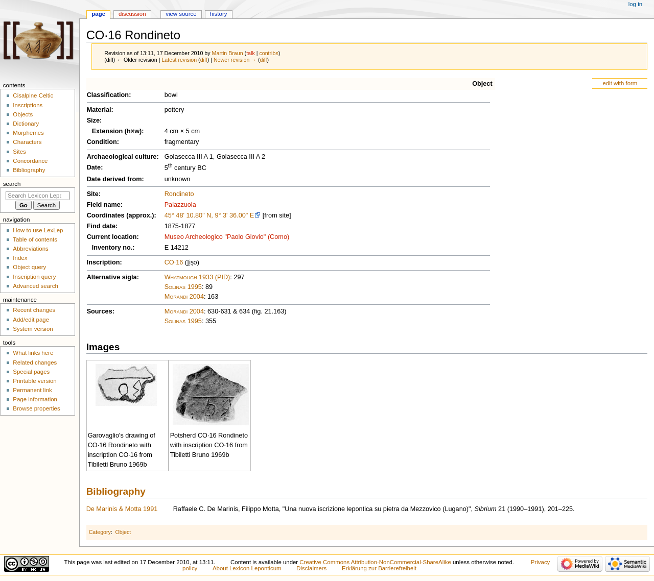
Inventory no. (112, 247)
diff (203, 60)
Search (12, 184)
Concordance (30, 161)
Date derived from (114, 179)
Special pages (31, 372)
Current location (112, 236)
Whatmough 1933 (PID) (197, 277)
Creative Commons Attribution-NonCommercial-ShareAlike (375, 562)
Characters (27, 142)
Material (99, 109)
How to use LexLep (38, 230)
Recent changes (34, 310)
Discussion (132, 14)
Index (20, 258)
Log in (635, 4)
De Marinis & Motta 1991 (122, 509)
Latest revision (179, 60)
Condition (102, 142)
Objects (23, 114)
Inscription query (34, 277)
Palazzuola (180, 204)
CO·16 (174, 262)
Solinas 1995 (183, 286)
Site (93, 194)
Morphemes (28, 133)
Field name (104, 204)
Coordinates (106, 215)
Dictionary (26, 123)
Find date (101, 226)
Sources (99, 311)
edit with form (619, 83)
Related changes (35, 362)
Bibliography (116, 491)
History (218, 14)
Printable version (34, 381)
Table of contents (35, 239)
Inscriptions (27, 105)
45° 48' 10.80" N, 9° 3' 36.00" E (209, 215)
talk (250, 53)
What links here (33, 353)
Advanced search (35, 286)
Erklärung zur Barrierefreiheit (379, 568)
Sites (19, 152)
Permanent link (32, 390)
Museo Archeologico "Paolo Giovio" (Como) (227, 236)
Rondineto (179, 194)
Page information (35, 399)
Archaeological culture (122, 156)
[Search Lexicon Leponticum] (37, 195)
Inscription (103, 262)
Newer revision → (235, 60)
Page (98, 14)
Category (100, 532)
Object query (29, 267)
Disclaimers (311, 568)
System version (33, 329)
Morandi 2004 (184, 296)
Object (482, 83)
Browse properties (36, 408)
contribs (268, 53)
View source (181, 14)
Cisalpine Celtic (33, 95)
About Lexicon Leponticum (247, 568)
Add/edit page (31, 320)
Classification (108, 95)
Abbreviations (30, 249)
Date (94, 167)
